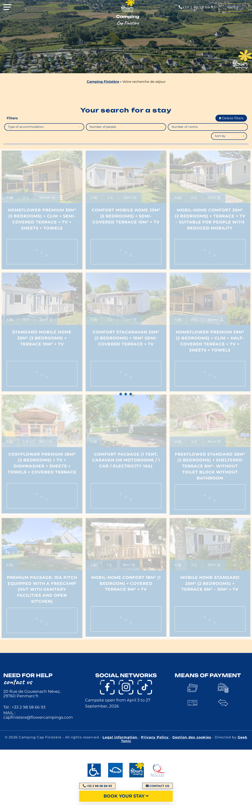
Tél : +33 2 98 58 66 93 (24, 707)
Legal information (120, 737)
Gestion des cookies (191, 737)
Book (233, 7)
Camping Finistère (103, 82)
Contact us (157, 786)
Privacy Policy (155, 737)
